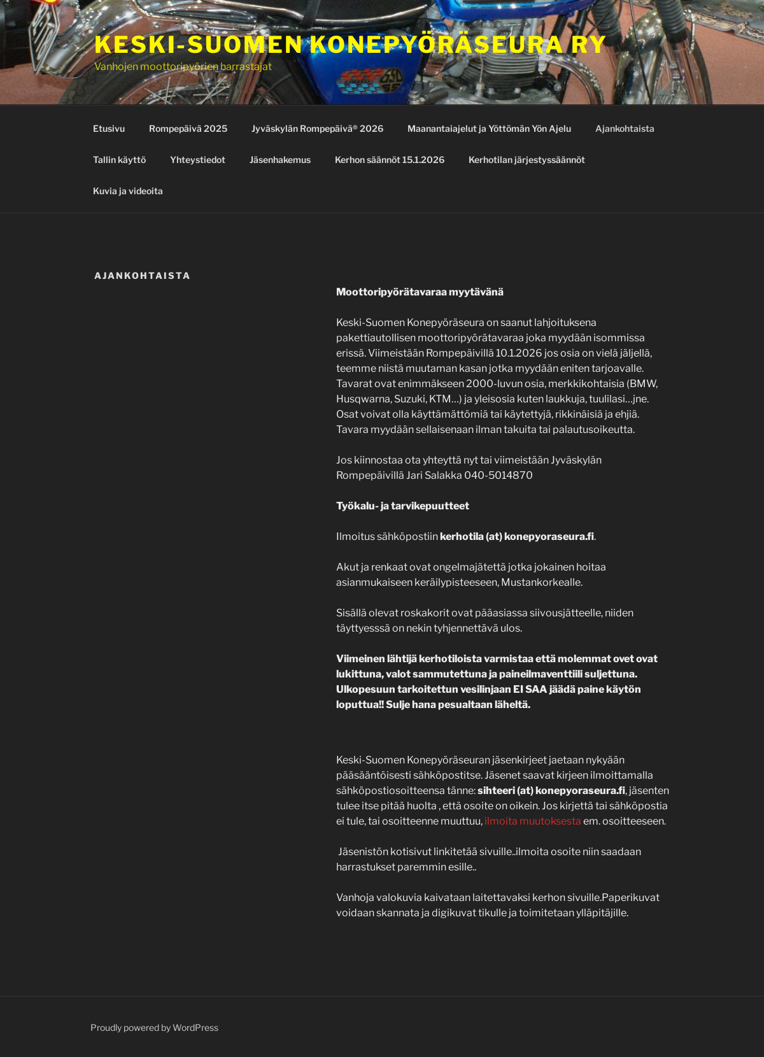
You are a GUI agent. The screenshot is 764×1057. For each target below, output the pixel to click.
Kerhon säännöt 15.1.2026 (389, 159)
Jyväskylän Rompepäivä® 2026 (317, 128)
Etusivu (109, 128)
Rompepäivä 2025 (188, 128)
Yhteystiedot (197, 159)
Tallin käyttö (119, 159)
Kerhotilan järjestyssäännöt (527, 159)
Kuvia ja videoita (128, 190)
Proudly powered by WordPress (154, 1027)
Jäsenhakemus (280, 159)
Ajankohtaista (624, 128)
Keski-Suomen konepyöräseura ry (350, 45)
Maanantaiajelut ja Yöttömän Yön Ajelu (489, 128)
